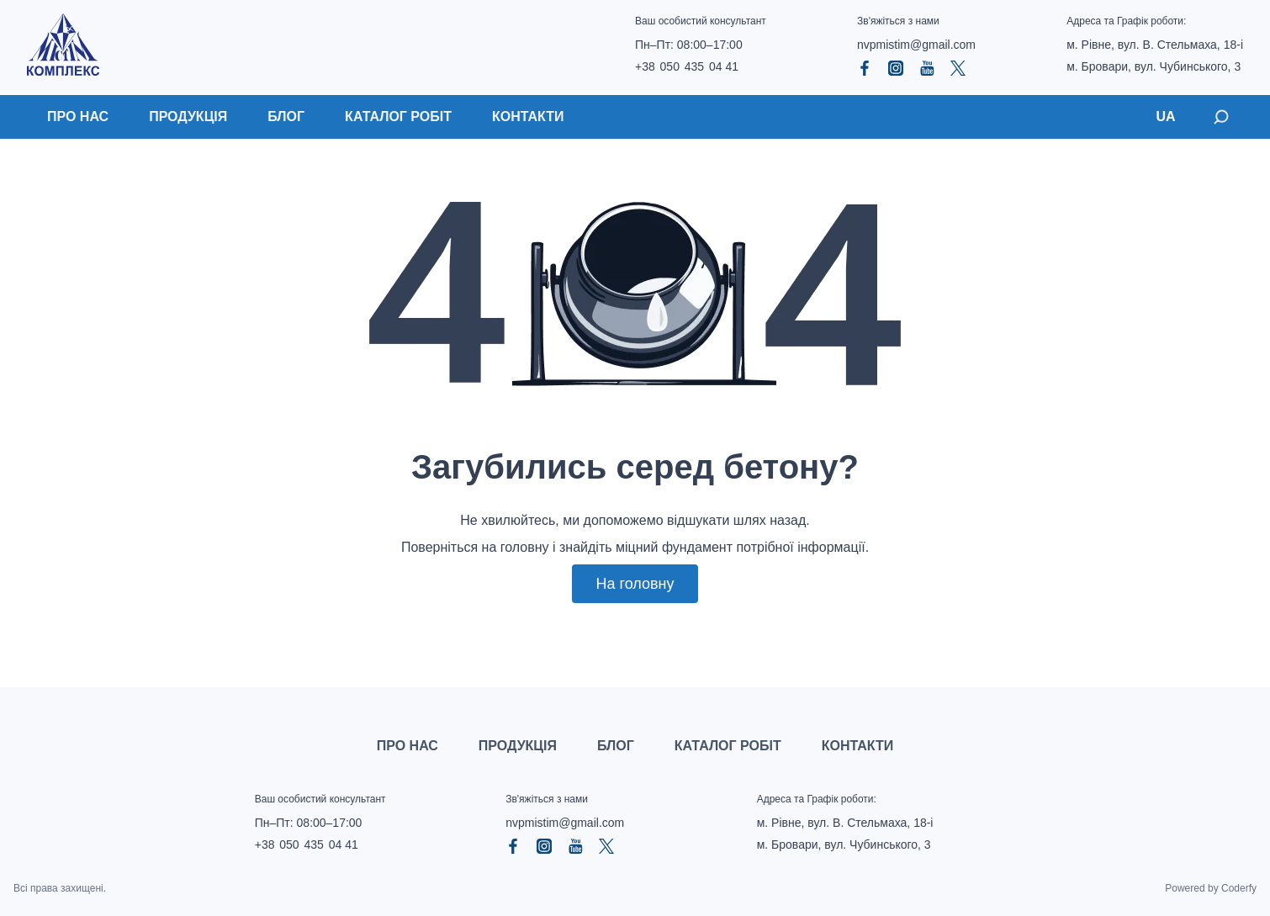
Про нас (77, 116)
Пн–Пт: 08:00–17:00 (689, 44)
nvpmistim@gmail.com (916, 44)
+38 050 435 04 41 (686, 66)
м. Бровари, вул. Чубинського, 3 (1153, 66)
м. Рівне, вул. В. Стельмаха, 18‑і (1154, 44)
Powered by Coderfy (1211, 888)
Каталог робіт (398, 116)
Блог (285, 116)
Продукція (188, 116)
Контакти (528, 116)
